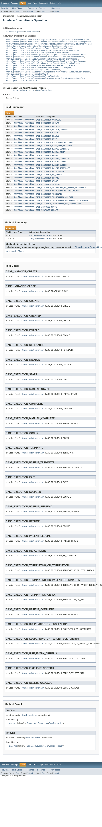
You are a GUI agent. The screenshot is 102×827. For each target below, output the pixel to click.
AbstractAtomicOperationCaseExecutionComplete (26, 40)
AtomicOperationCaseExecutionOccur (21, 59)
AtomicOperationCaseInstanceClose (70, 78)
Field (17, 11)
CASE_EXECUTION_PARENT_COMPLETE (52, 161)
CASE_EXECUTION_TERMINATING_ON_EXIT (54, 202)
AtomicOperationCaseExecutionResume (58, 65)
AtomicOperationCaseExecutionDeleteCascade (25, 50)
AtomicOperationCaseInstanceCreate (21, 80)
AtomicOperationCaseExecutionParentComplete (58, 59)
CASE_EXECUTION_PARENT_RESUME (51, 165)
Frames (30, 8)
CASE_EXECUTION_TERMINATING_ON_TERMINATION (58, 209)
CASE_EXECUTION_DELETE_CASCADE (52, 131)
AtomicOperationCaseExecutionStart (21, 67)
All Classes (55, 8)
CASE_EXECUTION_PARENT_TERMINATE (53, 171)
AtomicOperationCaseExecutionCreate (22, 48)
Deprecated (44, 3)
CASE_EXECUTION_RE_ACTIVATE (50, 175)
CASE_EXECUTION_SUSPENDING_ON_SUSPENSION (57, 195)
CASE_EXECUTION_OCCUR (47, 158)
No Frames (40, 8)
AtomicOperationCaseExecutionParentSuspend (65, 61)
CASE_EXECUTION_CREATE (47, 124)
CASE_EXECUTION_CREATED (48, 127)
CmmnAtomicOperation (24, 121)
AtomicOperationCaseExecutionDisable (62, 50)
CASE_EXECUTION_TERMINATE (49, 198)
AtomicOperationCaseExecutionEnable (22, 52)
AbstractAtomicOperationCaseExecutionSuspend (26, 42)
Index (52, 3)
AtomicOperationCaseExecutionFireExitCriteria (66, 55)
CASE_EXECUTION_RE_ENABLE (49, 178)
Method (30, 11)
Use (29, 3)
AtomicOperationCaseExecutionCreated (55, 48)
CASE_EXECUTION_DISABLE (48, 134)
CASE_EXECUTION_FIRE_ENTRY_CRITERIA (54, 144)
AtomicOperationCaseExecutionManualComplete (26, 57)
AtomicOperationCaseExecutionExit (54, 52)
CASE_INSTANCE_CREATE (47, 215)
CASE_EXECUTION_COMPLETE (48, 121)
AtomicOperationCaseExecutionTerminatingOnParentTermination (33, 76)
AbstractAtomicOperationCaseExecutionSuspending (69, 42)
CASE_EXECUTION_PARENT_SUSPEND (52, 168)
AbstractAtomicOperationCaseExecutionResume (68, 40)
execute (32, 241)
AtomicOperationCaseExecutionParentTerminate (26, 63)
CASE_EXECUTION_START (47, 185)
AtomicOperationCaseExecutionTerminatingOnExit (27, 74)
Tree (35, 3)
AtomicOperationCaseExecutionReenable (23, 65)
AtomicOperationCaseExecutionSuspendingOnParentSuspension (33, 70)
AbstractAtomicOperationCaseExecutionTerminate (27, 44)
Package (14, 3)
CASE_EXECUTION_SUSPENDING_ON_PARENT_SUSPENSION (61, 192)
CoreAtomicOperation (15, 32)
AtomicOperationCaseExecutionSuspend (54, 67)
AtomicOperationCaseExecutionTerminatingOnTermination (30, 78)
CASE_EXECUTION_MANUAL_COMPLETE (52, 151)
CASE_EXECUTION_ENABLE (47, 138)
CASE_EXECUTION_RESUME (47, 182)
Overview (5, 3)
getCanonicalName (15, 257)
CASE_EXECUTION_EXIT (46, 141)
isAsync (32, 244)
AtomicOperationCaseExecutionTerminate (73, 72)
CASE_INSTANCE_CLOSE (46, 212)
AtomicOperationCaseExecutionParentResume (25, 61)
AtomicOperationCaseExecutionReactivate (65, 63)
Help (59, 3)
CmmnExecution (32, 32)
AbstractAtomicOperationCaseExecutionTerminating (70, 44)
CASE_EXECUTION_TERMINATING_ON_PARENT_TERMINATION (62, 205)
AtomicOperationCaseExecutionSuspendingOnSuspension (30, 72)
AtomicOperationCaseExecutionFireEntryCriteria (26, 55)
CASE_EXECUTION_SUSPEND (48, 188)
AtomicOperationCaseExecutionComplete (55, 46)
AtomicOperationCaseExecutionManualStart (66, 57)
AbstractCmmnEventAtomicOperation (21, 46)
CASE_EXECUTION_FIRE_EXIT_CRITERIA (54, 148)
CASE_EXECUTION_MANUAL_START (50, 155)
